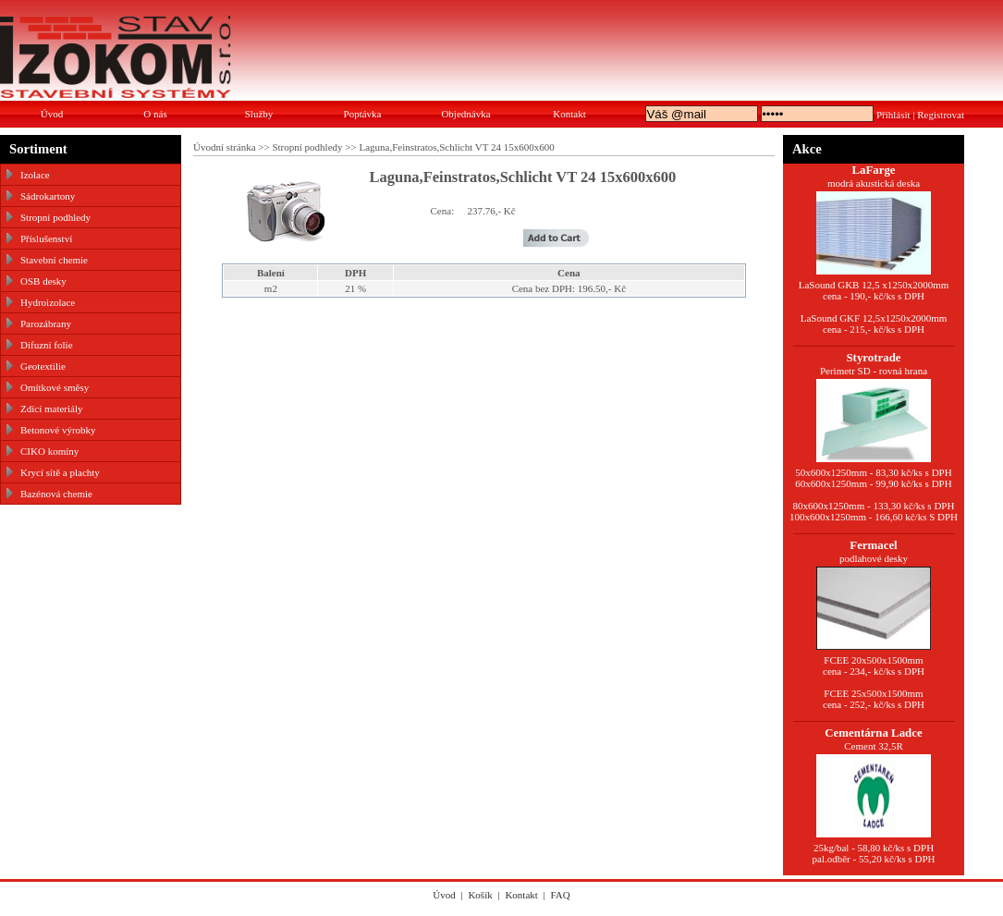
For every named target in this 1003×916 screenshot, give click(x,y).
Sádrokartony (47, 196)
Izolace (35, 174)
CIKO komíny (49, 451)
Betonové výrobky (58, 429)
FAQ (560, 894)
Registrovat (940, 114)
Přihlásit (893, 114)
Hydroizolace (47, 302)
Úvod (52, 113)
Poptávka (363, 113)
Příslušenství (46, 238)
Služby (259, 113)
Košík (480, 894)
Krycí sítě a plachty (60, 472)
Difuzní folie (46, 344)
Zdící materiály (51, 408)
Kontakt (569, 113)
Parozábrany (45, 323)
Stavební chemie (54, 259)
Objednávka (465, 113)
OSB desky (43, 281)
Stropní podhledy (55, 217)
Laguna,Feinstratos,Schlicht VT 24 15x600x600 (456, 147)
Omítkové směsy (54, 387)
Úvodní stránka (224, 147)
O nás (154, 113)
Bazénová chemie (56, 493)
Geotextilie (43, 366)
